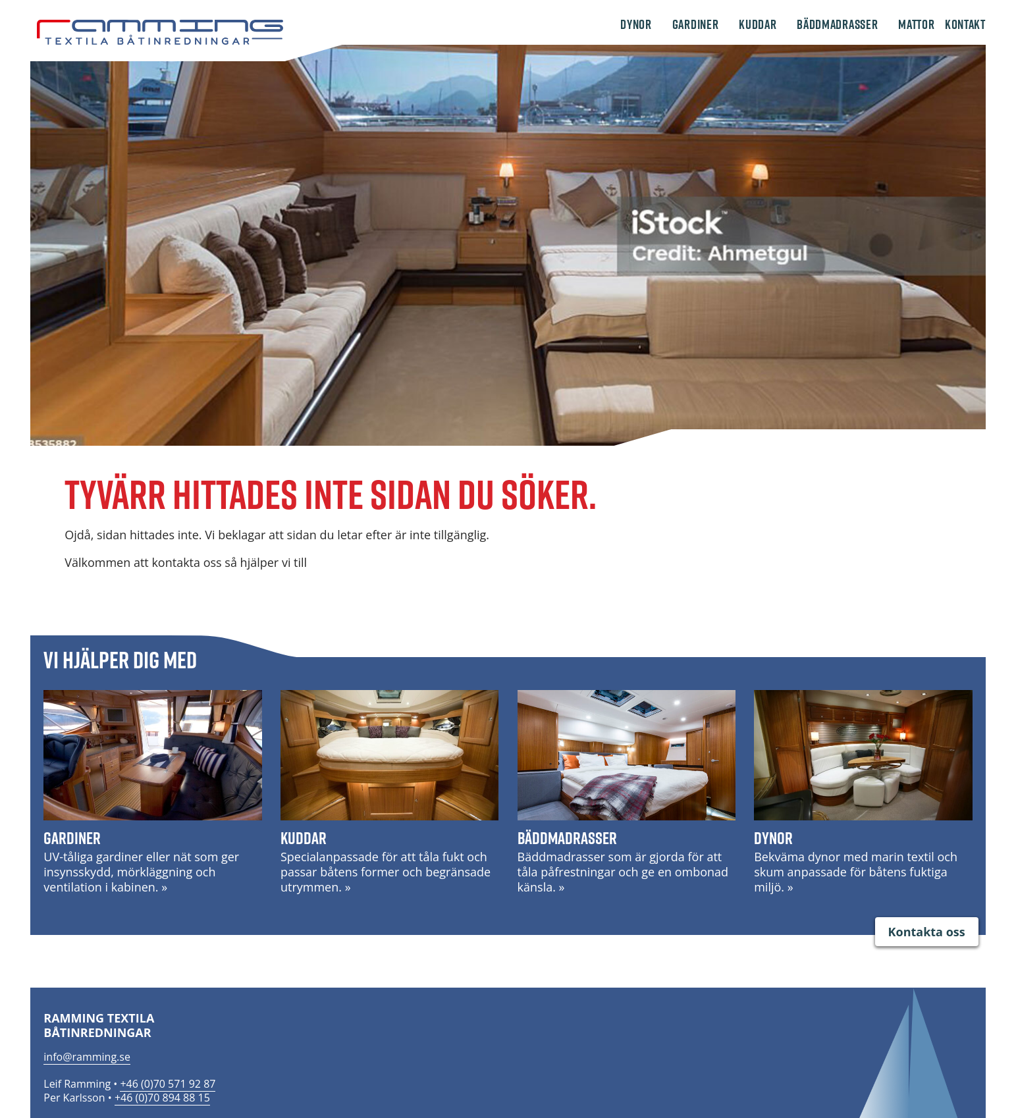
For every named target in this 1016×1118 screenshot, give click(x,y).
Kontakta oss (926, 932)
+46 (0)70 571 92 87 (167, 1084)
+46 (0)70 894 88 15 (162, 1097)
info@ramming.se (86, 1057)
